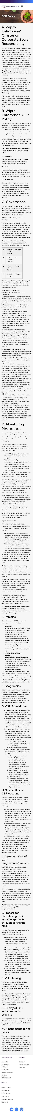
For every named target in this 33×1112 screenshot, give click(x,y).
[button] (22, 6)
